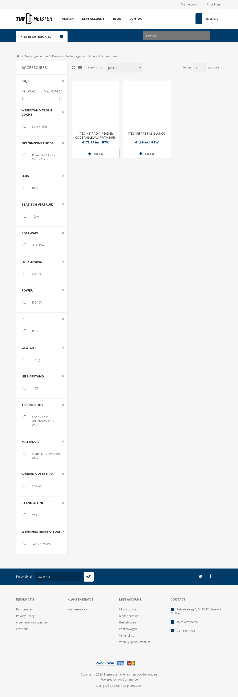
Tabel (74, 67)
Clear (63, 81)
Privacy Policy (25, 616)
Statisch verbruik (37, 204)
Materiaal (30, 441)
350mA (37, 486)
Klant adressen (129, 616)
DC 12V (37, 302)
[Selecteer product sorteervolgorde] (123, 67)
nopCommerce (127, 679)
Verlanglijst (126, 635)
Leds (25, 176)
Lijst (80, 67)
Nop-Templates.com (128, 686)
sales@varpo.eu (187, 622)
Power (27, 290)
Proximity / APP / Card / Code (43, 157)
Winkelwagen (128, 629)
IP (22, 319)
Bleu (35, 188)
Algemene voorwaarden (32, 622)
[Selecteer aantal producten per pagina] (199, 67)
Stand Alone (32, 503)
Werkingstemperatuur (41, 531)
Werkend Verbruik (37, 474)
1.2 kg (36, 360)
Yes (34, 515)
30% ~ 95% (39, 126)
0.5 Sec (37, 274)
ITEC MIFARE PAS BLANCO (146, 133)
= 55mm (37, 388)
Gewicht (28, 347)
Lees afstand (32, 376)
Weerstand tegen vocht (36, 112)
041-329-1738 (186, 631)
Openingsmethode (37, 143)
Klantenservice (77, 609)
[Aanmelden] (58, 576)
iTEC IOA (38, 245)
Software (30, 233)
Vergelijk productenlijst (134, 642)
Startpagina (18, 56)
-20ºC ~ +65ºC (41, 544)
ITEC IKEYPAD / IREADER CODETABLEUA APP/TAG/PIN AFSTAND (95, 137)
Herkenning (31, 262)
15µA (35, 216)
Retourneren (24, 609)
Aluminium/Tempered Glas (46, 456)
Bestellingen (127, 622)
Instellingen (214, 4)
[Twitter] (200, 576)
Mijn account (189, 4)
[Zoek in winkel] (176, 35)
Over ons (22, 629)
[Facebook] (210, 576)
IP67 (35, 331)
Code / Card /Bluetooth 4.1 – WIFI (43, 421)
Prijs (25, 81)
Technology (32, 405)
